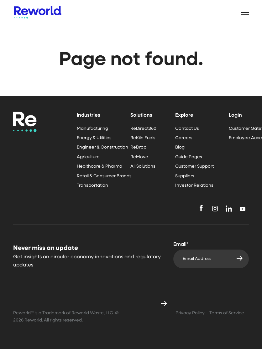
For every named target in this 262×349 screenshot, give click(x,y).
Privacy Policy (190, 313)
